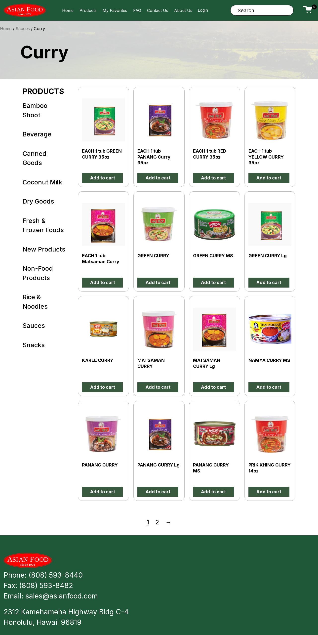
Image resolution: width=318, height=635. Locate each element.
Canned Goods (34, 158)
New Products (44, 249)
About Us (183, 10)
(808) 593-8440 (56, 575)
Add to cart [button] (102, 177)
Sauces (34, 325)
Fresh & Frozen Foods (43, 225)
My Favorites (115, 10)
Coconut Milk (42, 182)
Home (68, 10)
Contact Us (157, 10)
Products (88, 10)
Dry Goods (38, 201)
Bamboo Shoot (35, 110)
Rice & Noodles (35, 301)
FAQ (137, 10)
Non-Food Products (38, 273)
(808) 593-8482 (46, 585)
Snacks (34, 345)
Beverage (37, 134)
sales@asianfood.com (61, 596)
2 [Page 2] (157, 522)
